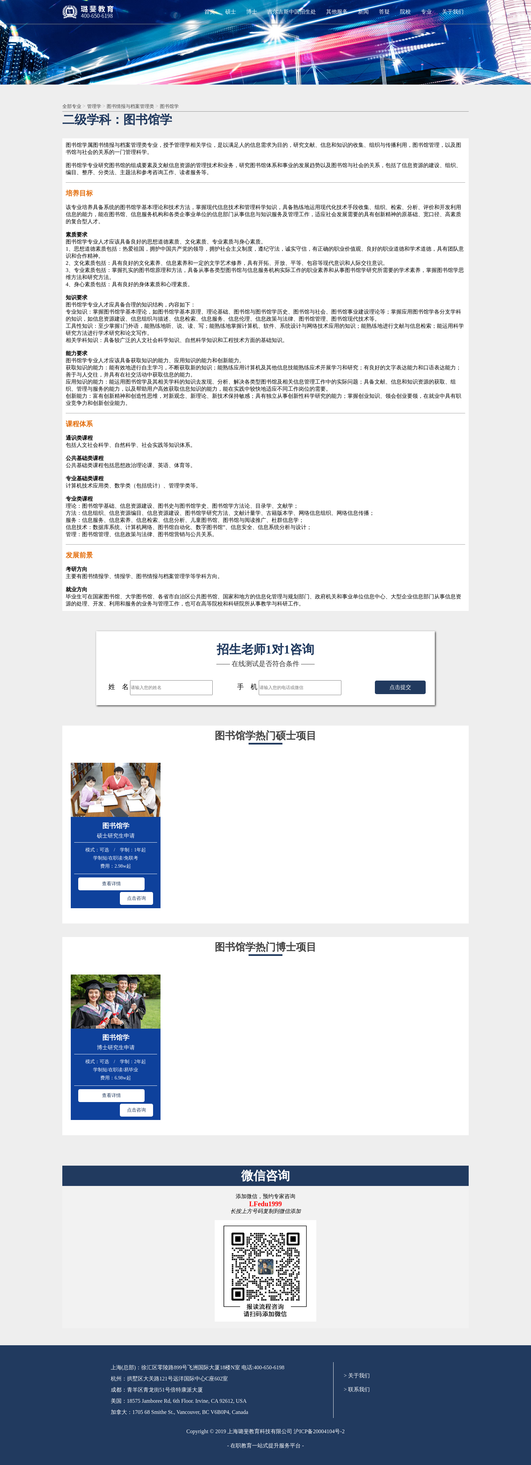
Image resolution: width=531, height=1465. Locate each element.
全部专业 (73, 106)
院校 (405, 12)
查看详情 (94, 882)
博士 (251, 12)
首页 (209, 12)
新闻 (363, 12)
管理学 (98, 106)
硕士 (230, 12)
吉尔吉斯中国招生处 (291, 12)
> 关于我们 (357, 1344)
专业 (426, 12)
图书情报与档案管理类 (139, 106)
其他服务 (337, 12)
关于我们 (453, 12)
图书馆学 (182, 106)
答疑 (384, 12)
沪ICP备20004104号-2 (319, 1399)
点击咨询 (136, 882)
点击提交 (400, 688)
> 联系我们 (357, 1357)
